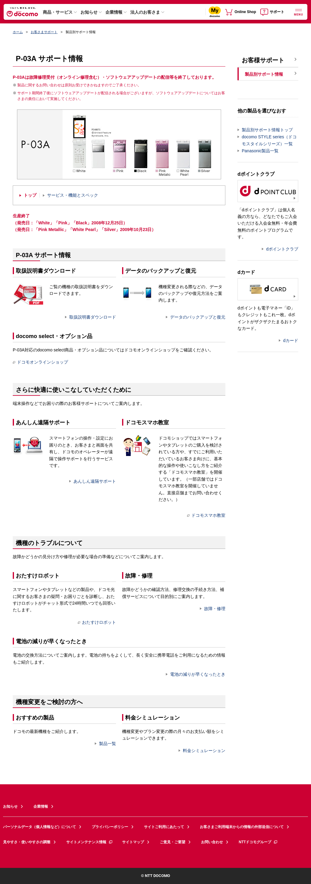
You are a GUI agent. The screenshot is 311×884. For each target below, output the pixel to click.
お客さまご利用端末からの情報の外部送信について (242, 827)
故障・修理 (214, 608)
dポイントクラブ (282, 249)
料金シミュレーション (204, 750)
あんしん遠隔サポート (94, 481)
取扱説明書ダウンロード (92, 317)
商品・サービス (58, 12)
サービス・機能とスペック (72, 195)
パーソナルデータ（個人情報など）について (39, 827)
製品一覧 (107, 743)
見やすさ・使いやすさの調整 (26, 842)
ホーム (18, 32)
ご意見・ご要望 (172, 842)
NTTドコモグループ (258, 842)
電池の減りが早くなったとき (197, 674)
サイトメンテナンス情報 (89, 842)
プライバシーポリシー (110, 827)
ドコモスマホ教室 (206, 515)
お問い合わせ (212, 842)
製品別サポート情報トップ (267, 129)
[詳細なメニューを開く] (298, 11)
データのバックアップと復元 (197, 317)
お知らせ (88, 12)
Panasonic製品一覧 (260, 150)
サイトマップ (133, 842)
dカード (290, 340)
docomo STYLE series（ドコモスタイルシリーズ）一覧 (269, 140)
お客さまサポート (44, 32)
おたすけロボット (97, 622)
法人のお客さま (145, 12)
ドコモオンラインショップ (40, 362)
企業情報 (113, 12)
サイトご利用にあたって (164, 827)
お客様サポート (263, 60)
